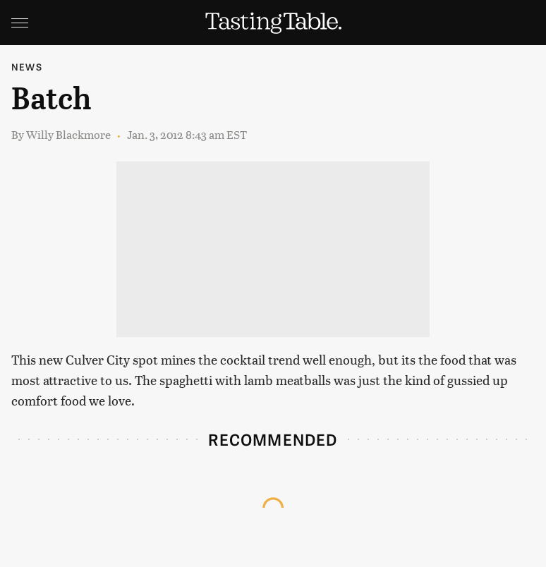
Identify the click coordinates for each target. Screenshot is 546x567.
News (26, 66)
